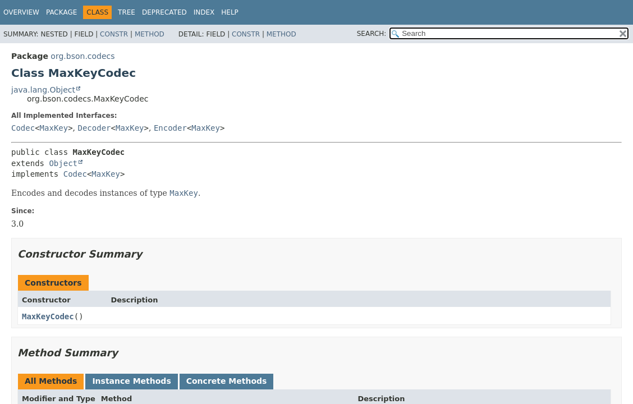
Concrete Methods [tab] (226, 381)
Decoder (94, 127)
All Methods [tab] (51, 381)
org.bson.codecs (82, 56)
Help (229, 12)
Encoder (170, 127)
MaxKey (54, 127)
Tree (126, 12)
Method (149, 34)
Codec (23, 127)
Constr (114, 34)
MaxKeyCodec (48, 316)
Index (204, 12)
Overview (21, 12)
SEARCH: (372, 34)
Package (61, 12)
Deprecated (164, 12)
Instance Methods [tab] (131, 381)
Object (63, 163)
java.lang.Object (43, 89)
